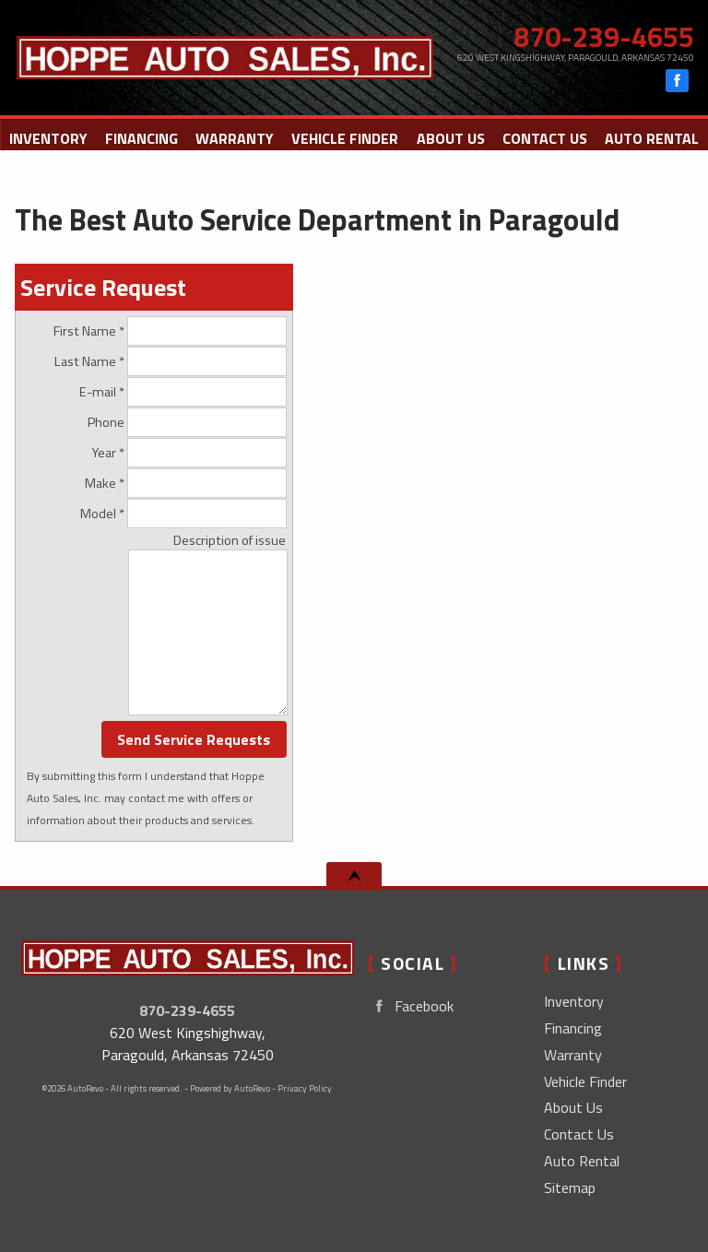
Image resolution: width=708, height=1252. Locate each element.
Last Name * (170, 361)
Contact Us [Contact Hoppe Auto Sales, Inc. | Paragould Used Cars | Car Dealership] (544, 138)
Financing (141, 138)
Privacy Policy (304, 1088)
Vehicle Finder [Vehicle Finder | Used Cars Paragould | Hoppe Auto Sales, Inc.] (344, 138)
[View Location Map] (572, 58)
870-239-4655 (187, 1010)
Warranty (573, 1055)
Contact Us (579, 1134)
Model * (183, 513)
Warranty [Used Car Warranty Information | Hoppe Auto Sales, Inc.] (234, 138)
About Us (573, 1107)
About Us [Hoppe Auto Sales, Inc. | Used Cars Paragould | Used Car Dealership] (451, 138)
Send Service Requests (193, 739)
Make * (186, 483)
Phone (187, 422)
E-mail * (183, 392)
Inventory (574, 1001)
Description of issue (229, 540)
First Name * (170, 331)
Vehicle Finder (585, 1081)
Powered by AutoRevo (230, 1088)
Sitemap (570, 1187)
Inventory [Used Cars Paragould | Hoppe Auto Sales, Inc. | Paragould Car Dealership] (48, 138)
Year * (189, 452)
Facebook (411, 1006)
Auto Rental (652, 138)
